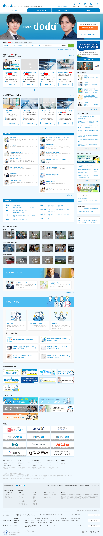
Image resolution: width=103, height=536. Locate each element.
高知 (54, 211)
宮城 (20, 207)
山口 (65, 209)
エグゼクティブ (22, 503)
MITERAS (74, 525)
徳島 (68, 209)
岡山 (54, 209)
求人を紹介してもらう (39, 10)
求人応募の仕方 (67, 496)
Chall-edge (63, 518)
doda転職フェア (47, 496)
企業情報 (84, 498)
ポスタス (80, 525)
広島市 (60, 209)
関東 (7, 210)
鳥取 (49, 209)
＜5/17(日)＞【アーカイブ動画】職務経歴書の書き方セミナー (88, 136)
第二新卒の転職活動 (94, 496)
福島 (33, 207)
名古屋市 (32, 215)
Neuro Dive (45, 522)
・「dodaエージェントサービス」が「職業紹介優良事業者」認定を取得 (88, 197)
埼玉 (23, 210)
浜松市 (24, 215)
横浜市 (18, 212)
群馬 (20, 210)
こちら (90, 30)
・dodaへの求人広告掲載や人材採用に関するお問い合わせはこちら (88, 209)
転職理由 (81, 497)
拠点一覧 (84, 510)
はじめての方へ (8, 494)
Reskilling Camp (28, 526)
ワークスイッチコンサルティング (54, 525)
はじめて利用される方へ (89, 34)
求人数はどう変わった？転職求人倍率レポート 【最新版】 (88, 165)
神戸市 (52, 206)
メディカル (21, 497)
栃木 (17, 210)
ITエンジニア (21, 494)
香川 (49, 211)
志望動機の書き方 (88, 494)
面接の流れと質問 (74, 496)
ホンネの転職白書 (73, 498)
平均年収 (72, 497)
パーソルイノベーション (19, 515)
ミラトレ (39, 522)
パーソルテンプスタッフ (33, 514)
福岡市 (52, 214)
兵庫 (49, 206)
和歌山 (59, 206)
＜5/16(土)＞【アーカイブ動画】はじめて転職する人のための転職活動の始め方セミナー (88, 126)
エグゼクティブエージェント (36, 520)
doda (26, 520)
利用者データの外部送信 (78, 485)
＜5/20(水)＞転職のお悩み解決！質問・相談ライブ (88, 140)
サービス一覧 (94, 520)
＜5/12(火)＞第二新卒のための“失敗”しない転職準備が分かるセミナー (88, 117)
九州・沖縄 (43, 214)
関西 (41, 205)
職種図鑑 (80, 498)
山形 (30, 207)
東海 (7, 215)
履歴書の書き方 (72, 494)
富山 (17, 219)
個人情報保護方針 (12, 534)
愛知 (28, 215)
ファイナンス (21, 500)
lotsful (26, 522)
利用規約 (48, 485)
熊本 (62, 214)
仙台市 (23, 207)
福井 (23, 219)
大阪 (59, 205)
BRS (45, 520)
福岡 (49, 214)
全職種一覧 (70, 195)
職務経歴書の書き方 (80, 494)
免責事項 (87, 485)
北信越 (7, 219)
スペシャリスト (22, 501)
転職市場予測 (66, 498)
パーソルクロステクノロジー (64, 514)
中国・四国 (43, 209)
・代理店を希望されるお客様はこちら (85, 211)
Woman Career (22, 505)
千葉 (26, 210)
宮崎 (68, 214)
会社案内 (78, 510)
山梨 (23, 212)
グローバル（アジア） (23, 504)
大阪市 (62, 205)
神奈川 (14, 212)
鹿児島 (49, 215)
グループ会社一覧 (94, 515)
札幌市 (18, 205)
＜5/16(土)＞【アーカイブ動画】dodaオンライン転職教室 (88, 131)
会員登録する (88, 27)
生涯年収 (77, 497)
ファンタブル (45, 518)
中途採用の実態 (92, 497)
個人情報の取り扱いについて (15, 532)
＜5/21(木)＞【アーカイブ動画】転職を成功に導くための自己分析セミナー (88, 145)
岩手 (17, 207)
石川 (20, 219)
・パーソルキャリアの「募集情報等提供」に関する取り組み (88, 201)
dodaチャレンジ (65, 520)
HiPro (50, 522)
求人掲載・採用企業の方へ (93, 510)
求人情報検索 (7, 496)
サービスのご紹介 (68, 293)
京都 (52, 205)
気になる (12, 84)
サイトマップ (92, 485)
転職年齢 (86, 497)
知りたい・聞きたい (63, 10)
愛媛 (52, 211)
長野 (26, 219)
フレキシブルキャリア (54, 518)
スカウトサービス (8, 498)
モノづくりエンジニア (23, 496)
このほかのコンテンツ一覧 (91, 180)
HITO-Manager (66, 525)
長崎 (59, 214)
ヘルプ (97, 485)
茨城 (14, 210)
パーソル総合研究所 (31, 515)
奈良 (56, 206)
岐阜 (14, 215)
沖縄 (53, 215)
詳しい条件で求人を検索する (66, 49)
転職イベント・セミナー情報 (50, 494)
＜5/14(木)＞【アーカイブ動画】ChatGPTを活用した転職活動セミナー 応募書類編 (88, 122)
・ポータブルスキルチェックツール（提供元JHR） (88, 222)
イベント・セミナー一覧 (92, 149)
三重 (14, 216)
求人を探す (15, 10)
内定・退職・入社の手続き (84, 496)
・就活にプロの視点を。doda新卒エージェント (87, 220)
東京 (28, 210)
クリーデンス (51, 520)
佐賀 (56, 214)
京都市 (55, 205)
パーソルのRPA (41, 525)
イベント (87, 10)
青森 (14, 207)
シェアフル (32, 522)
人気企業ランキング (66, 497)
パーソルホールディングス (20, 514)
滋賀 (49, 205)
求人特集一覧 (94, 109)
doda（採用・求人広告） (30, 525)
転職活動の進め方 (64, 494)
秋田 (27, 207)
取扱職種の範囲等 (69, 485)
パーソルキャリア (76, 514)
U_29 (77, 520)
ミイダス (58, 520)
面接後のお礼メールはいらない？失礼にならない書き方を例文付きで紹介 (88, 176)
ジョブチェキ (37, 518)
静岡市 (20, 215)
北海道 (7, 205)
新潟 (14, 219)
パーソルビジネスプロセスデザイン (48, 514)
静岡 (17, 215)
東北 (7, 207)
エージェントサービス (9, 497)
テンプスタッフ (28, 518)
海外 (41, 218)
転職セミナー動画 (47, 497)
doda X (72, 520)
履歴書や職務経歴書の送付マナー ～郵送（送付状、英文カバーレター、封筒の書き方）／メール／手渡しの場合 (88, 171)
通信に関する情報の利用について (58, 485)
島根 (52, 209)
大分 (65, 214)
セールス (20, 498)
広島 (57, 209)
